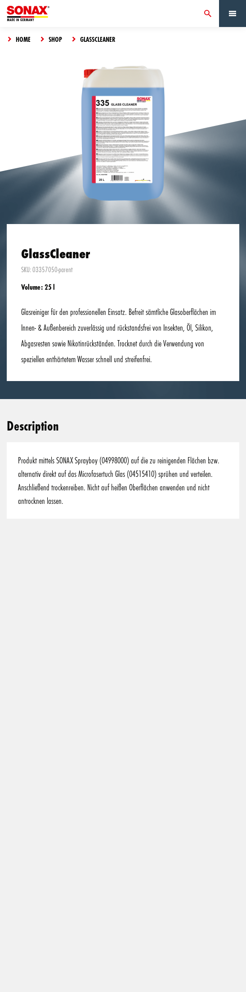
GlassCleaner (98, 39)
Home (23, 39)
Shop (55, 39)
